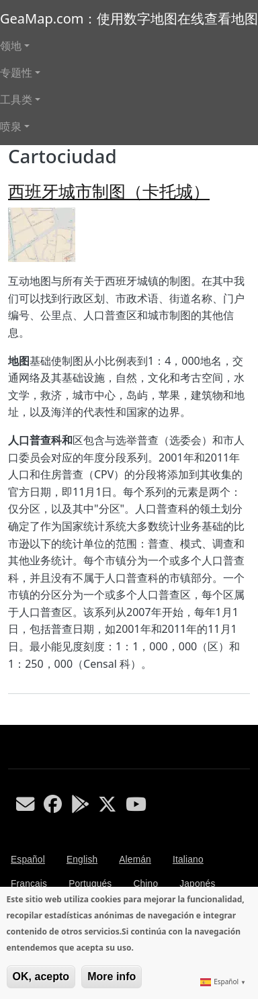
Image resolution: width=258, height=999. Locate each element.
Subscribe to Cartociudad (13, 719)
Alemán (135, 860)
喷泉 (11, 126)
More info (111, 976)
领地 (11, 45)
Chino (145, 884)
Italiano (188, 860)
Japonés (197, 884)
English (82, 860)
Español (28, 860)
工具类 (16, 99)
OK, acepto (41, 976)
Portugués (90, 884)
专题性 (16, 72)
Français (29, 884)
